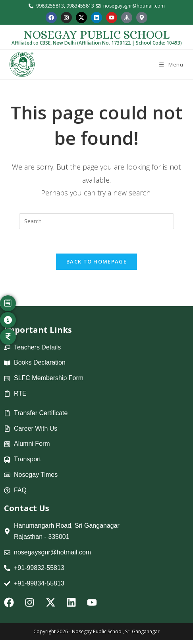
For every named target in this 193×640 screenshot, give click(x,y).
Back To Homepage (96, 261)
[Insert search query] (96, 221)
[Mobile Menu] (170, 64)
